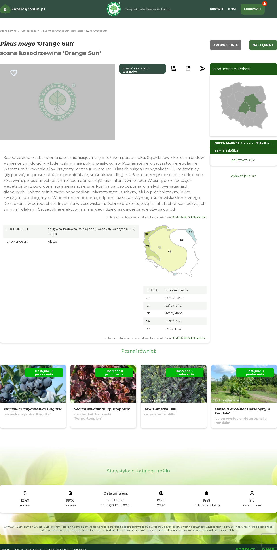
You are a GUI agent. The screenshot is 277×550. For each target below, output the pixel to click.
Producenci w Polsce (231, 69)
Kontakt (217, 9)
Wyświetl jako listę (243, 176)
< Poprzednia (225, 45)
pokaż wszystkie (243, 160)
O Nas (232, 9)
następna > (263, 45)
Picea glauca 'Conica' (116, 505)
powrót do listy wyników (136, 70)
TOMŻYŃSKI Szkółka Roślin (189, 217)
